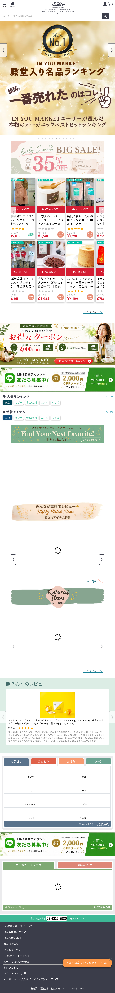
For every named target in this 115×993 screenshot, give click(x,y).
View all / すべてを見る (94, 824)
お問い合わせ (11, 967)
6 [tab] (56, 138)
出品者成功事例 (12, 938)
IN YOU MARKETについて (18, 926)
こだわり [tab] (44, 761)
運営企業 (44, 988)
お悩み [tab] (71, 761)
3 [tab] (45, 138)
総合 (7, 402)
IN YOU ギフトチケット (16, 955)
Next (111, 50)
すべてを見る (101, 907)
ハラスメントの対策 (14, 973)
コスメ (44, 402)
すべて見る (109, 396)
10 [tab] (70, 138)
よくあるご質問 (12, 949)
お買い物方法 (11, 944)
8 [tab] (63, 138)
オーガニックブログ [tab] (28, 865)
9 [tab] (66, 138)
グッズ (55, 402)
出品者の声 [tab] (85, 865)
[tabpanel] (57, 78)
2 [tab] (42, 138)
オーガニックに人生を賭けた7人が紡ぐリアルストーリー (36, 979)
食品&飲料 (31, 402)
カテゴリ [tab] (16, 761)
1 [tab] (38, 138)
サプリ (18, 402)
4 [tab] (49, 138)
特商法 (34, 988)
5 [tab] (52, 138)
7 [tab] (59, 138)
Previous (3, 50)
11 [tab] (73, 138)
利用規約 (55, 988)
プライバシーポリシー (73, 988)
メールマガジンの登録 (16, 961)
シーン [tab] (98, 761)
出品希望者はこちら (14, 932)
